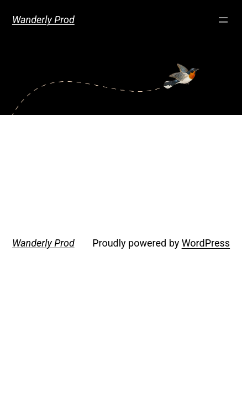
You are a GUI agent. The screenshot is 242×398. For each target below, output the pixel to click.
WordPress (206, 243)
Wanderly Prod (43, 19)
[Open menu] (223, 20)
